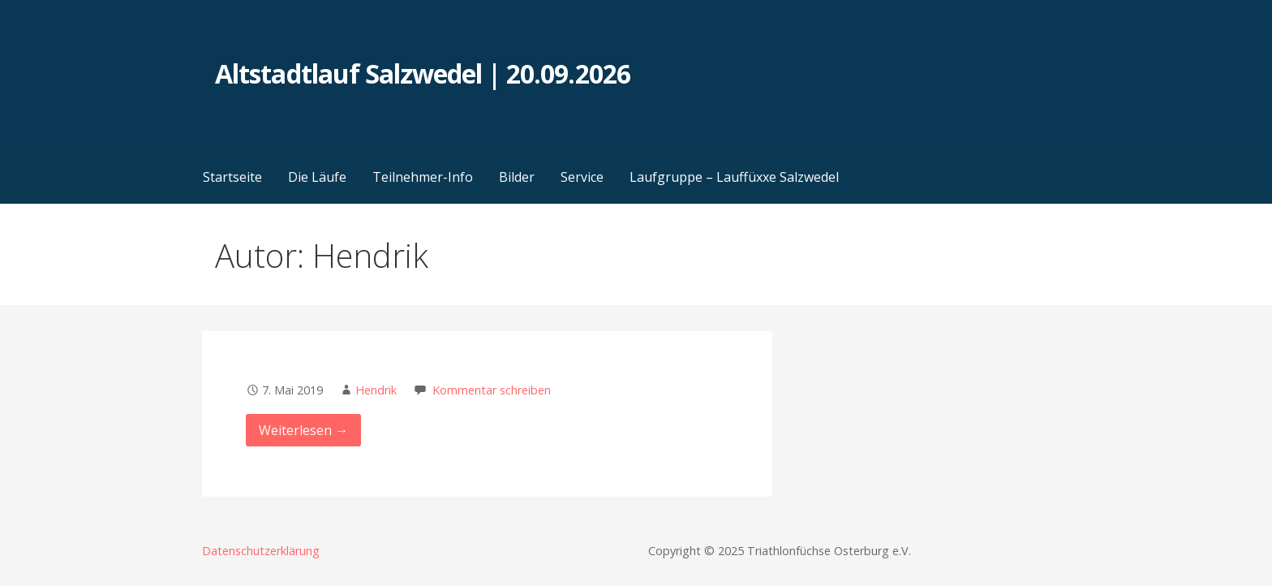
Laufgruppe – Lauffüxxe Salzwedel (734, 177)
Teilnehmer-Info (422, 177)
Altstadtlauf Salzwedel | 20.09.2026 (422, 73)
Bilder (517, 177)
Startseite (232, 177)
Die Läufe (317, 177)
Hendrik (376, 390)
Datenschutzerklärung (261, 550)
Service (582, 177)
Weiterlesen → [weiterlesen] (303, 430)
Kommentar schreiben (491, 390)
